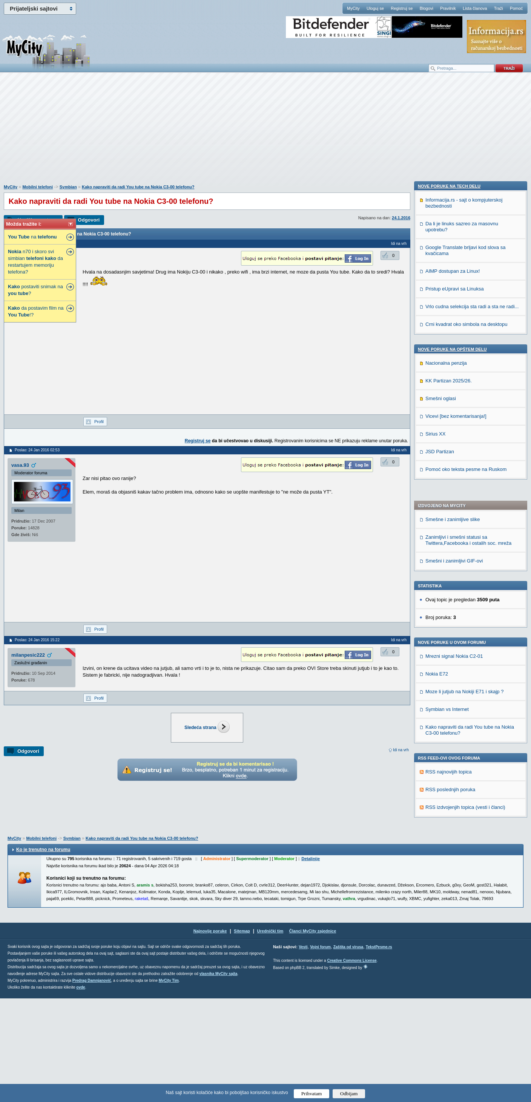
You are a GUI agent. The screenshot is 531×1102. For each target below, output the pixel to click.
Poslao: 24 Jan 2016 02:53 (37, 450)
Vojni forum (320, 1051)
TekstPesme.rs (379, 1051)
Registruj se (402, 8)
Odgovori (89, 220)
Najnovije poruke (210, 1034)
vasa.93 (20, 465)
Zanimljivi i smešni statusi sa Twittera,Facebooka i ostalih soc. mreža (468, 335)
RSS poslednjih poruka (450, 585)
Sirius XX (435, 875)
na (32, 237)
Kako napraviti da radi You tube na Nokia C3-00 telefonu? (138, 187)
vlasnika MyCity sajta (219, 1077)
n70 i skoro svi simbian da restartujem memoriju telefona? (35, 262)
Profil (99, 421)
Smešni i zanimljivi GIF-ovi (454, 356)
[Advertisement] (265, 132)
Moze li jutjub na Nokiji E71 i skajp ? (464, 487)
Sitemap (242, 1034)
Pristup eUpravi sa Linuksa (454, 730)
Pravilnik (448, 8)
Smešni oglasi (440, 840)
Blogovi (426, 8)
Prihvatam (311, 1093)
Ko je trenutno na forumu (43, 953)
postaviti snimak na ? (35, 290)
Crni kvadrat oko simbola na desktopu (466, 766)
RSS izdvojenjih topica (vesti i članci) (465, 602)
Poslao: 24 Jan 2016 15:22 (37, 640)
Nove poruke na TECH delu (449, 627)
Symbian (68, 187)
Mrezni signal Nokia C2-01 (454, 451)
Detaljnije (310, 962)
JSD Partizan (439, 893)
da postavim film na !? (35, 311)
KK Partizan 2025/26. (448, 822)
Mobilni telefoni (37, 187)
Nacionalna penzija (446, 804)
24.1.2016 (401, 218)
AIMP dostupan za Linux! (452, 712)
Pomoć (516, 8)
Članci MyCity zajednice (312, 1034)
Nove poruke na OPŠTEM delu (452, 791)
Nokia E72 (436, 469)
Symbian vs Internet (447, 504)
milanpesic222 (28, 655)
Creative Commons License (351, 1064)
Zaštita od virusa (348, 1051)
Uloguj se (375, 8)
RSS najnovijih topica (448, 567)
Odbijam (349, 1093)
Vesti (303, 1051)
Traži (498, 8)
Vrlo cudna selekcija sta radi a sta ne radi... (472, 748)
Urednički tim (270, 1034)
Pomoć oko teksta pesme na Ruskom (465, 911)
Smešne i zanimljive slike (452, 315)
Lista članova (475, 8)
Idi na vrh (401, 750)
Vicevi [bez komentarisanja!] (455, 858)
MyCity (353, 8)
